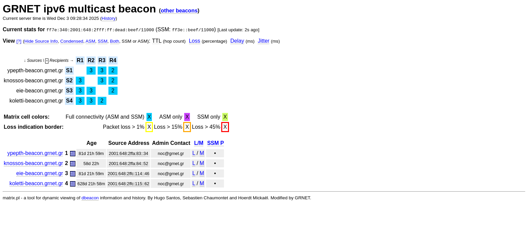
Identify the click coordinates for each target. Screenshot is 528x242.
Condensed (71, 41)
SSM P (215, 143)
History (109, 18)
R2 (91, 60)
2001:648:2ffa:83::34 (128, 153)
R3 (102, 60)
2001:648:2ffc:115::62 (129, 183)
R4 (112, 60)
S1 (69, 70)
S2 (69, 80)
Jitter (263, 41)
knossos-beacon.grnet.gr (33, 163)
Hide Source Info (41, 41)
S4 (69, 101)
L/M (198, 143)
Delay (237, 41)
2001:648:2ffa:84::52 (128, 163)
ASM (90, 41)
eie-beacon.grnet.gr (39, 173)
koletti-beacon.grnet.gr (36, 183)
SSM (102, 41)
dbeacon (90, 197)
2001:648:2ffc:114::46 (129, 173)
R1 (80, 60)
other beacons (179, 10)
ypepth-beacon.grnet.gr (35, 153)
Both (114, 41)
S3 (69, 90)
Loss (194, 41)
